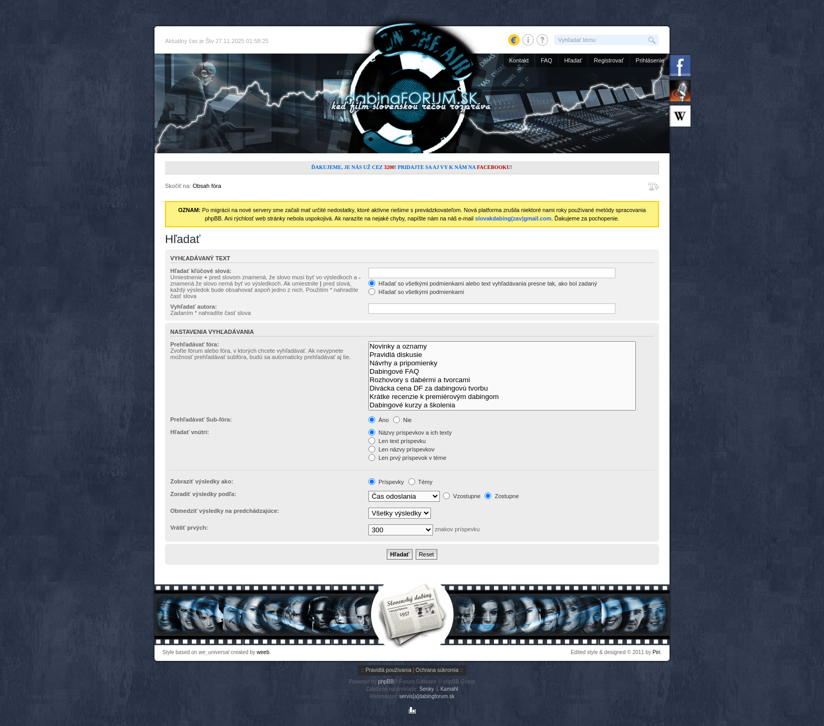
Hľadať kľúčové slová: (200, 271)
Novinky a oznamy (502, 346)
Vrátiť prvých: (189, 527)
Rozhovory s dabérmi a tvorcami (502, 380)
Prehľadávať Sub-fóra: (201, 419)
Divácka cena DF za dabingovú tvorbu (502, 388)
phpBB (386, 682)
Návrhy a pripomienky (502, 363)
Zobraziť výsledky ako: (201, 481)
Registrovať (609, 60)
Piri (656, 652)
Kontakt (519, 60)
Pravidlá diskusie (502, 355)
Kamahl (449, 689)
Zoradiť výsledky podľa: (203, 494)
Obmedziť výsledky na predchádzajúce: (224, 511)
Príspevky (386, 482)
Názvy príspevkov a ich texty (409, 432)
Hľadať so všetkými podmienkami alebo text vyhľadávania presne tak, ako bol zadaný (482, 283)
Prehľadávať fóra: (194, 344)
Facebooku (493, 167)
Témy (420, 482)
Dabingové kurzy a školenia (502, 405)
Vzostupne (461, 496)
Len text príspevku (397, 441)
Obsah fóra (206, 186)
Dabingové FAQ (502, 371)
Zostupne (502, 496)
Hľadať (573, 60)
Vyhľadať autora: (193, 306)
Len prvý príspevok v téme (407, 458)
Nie (402, 420)
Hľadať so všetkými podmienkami (416, 292)
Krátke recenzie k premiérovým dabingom (502, 397)
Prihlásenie (650, 60)
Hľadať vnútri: (189, 432)
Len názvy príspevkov (401, 449)
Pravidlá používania (388, 670)
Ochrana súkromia (437, 670)
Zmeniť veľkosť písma (653, 186)
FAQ (546, 60)
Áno (378, 420)
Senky (426, 689)
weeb (263, 652)
